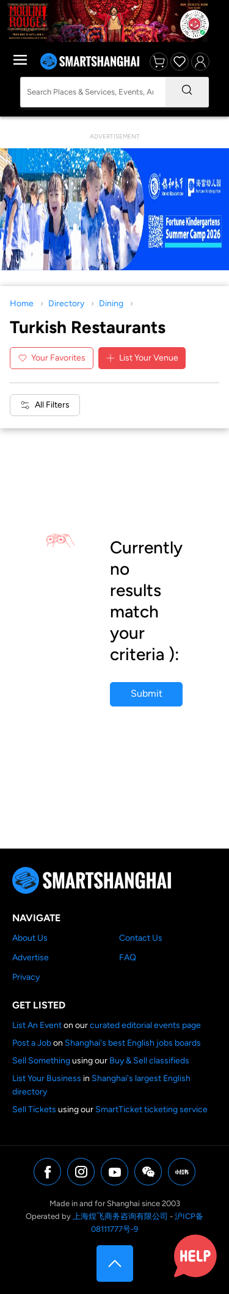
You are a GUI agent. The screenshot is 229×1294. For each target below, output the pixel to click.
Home (22, 303)
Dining (111, 303)
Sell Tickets (34, 1109)
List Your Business (46, 1078)
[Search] (186, 92)
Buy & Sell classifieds (149, 1060)
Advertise (30, 957)
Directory (66, 303)
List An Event (37, 1025)
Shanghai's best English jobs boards (133, 1043)
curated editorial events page (145, 1025)
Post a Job (31, 1043)
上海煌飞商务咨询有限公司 (120, 1216)
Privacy (26, 977)
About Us (30, 938)
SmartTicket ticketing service (151, 1109)
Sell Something (41, 1060)
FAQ (127, 957)
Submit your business (146, 697)
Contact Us (140, 938)
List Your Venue (142, 358)
